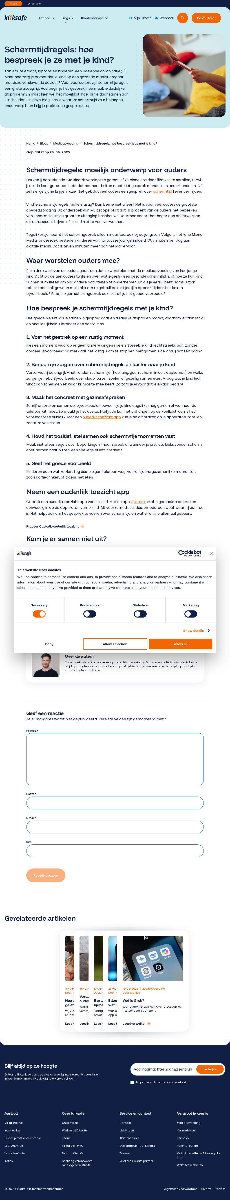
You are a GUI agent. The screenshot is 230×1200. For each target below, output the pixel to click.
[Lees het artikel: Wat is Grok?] (137, 1024)
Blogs (44, 143)
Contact (125, 1123)
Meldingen (126, 1130)
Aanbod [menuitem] (44, 18)
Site (28, 842)
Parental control (188, 1146)
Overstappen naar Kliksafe (137, 1146)
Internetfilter (12, 1130)
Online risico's (186, 1130)
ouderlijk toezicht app (102, 417)
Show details (193, 630)
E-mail (31, 817)
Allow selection (115, 644)
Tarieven (125, 1153)
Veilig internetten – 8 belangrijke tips (198, 1155)
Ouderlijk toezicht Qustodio (22, 1138)
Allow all (181, 644)
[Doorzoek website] (182, 18)
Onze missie (70, 1123)
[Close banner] (211, 553)
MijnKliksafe (140, 18)
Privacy (206, 1189)
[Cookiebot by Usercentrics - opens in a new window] (181, 553)
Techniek (183, 1138)
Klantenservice (129, 1138)
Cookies (220, 1189)
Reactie (32, 730)
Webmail (164, 18)
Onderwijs (34, 3)
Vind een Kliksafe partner (136, 1161)
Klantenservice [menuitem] (92, 18)
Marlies (135, 993)
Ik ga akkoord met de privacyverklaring (163, 1082)
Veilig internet (13, 1123)
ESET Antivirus (13, 1146)
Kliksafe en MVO (72, 1146)
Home (30, 143)
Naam (31, 793)
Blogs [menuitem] (66, 18)
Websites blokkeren (190, 1165)
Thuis (13, 3)
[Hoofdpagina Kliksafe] (17, 18)
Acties (8, 1161)
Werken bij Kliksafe (74, 1130)
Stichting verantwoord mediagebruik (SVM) (77, 1163)
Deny (49, 644)
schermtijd (162, 191)
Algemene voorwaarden (180, 1189)
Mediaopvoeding (65, 143)
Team (66, 1138)
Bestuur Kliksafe (72, 1153)
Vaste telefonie (14, 1153)
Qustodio (138, 501)
